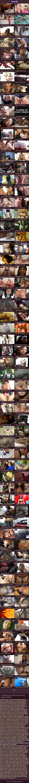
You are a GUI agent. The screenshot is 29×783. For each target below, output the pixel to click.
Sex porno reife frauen (20, 775)
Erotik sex (24, 706)
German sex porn (5, 748)
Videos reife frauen (11, 740)
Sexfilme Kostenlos (12, 715)
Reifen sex (24, 730)
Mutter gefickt (16, 726)
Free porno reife (19, 757)
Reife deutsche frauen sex (7, 725)
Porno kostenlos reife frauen (15, 741)
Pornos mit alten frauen (7, 701)
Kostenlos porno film (6, 722)
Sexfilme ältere (21, 699)
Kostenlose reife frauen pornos (9, 732)
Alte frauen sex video (11, 723)
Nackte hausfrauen (18, 737)
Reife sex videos (11, 765)
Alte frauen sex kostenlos (16, 768)
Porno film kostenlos (20, 701)
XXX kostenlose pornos (14, 713)
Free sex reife (8, 734)
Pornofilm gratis (19, 708)
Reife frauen (3, 729)
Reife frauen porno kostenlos (17, 702)
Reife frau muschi (10, 764)
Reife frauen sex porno (10, 772)
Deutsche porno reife (21, 773)
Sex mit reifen (17, 734)
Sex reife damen (4, 754)
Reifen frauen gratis (10, 761)
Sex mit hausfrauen (18, 712)
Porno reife (14, 1)
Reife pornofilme (9, 757)
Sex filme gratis (4, 699)
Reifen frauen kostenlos (10, 718)
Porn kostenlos (15, 711)
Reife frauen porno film (6, 775)
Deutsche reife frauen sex (21, 727)
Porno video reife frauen (15, 758)
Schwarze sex (10, 736)
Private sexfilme (12, 704)
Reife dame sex (19, 759)
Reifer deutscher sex (9, 778)
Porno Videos (24, 720)
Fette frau (3, 733)
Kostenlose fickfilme (15, 709)
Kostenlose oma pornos (7, 705)
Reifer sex (17, 720)
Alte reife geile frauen (16, 769)
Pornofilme (23, 711)
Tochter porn (7, 711)
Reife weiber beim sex (6, 776)
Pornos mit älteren (9, 759)
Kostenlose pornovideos (13, 706)
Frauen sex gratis (21, 766)
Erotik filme (14, 748)
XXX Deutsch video (20, 747)
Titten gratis (8, 726)
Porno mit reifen (4, 762)
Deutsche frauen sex (6, 737)
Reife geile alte (17, 776)
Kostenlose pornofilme (12, 719)
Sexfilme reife (9, 727)
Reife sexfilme (21, 740)
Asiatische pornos (13, 771)
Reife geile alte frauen (16, 762)
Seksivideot (20, 716)
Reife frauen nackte (10, 766)
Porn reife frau (23, 753)
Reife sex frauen (22, 732)
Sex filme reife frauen (20, 736)
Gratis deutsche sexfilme (13, 733)
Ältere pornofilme (15, 730)
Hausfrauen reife (12, 716)
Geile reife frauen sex (22, 761)
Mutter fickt (13, 699)
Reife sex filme (20, 764)
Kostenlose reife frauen (14, 729)
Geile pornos (9, 720)
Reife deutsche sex (15, 754)
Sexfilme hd (3, 704)
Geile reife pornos (9, 773)
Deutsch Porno (4, 709)
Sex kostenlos (4, 702)
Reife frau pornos (16, 739)
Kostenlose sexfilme (6, 712)
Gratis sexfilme (22, 704)
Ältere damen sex (22, 723)
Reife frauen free (14, 753)
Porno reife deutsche (19, 722)
